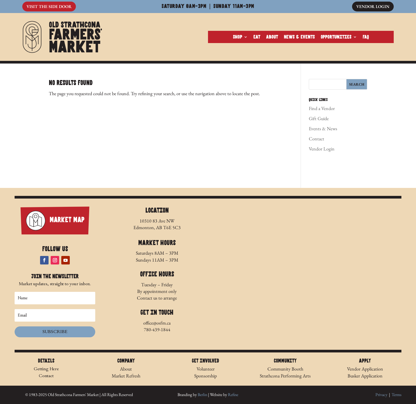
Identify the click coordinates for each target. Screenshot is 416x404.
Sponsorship (205, 376)
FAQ (366, 37)
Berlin (202, 394)
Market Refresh (126, 376)
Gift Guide (319, 118)
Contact (316, 139)
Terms (396, 394)
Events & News (323, 128)
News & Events (299, 37)
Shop (237, 37)
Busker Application (365, 376)
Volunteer (206, 369)
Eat (256, 37)
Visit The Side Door (49, 6)
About (272, 37)
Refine (233, 394)
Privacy (381, 394)
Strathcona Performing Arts (285, 376)
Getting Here (46, 369)
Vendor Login (372, 6)
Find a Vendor (322, 108)
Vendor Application (365, 369)
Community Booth (285, 369)
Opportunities (336, 37)
